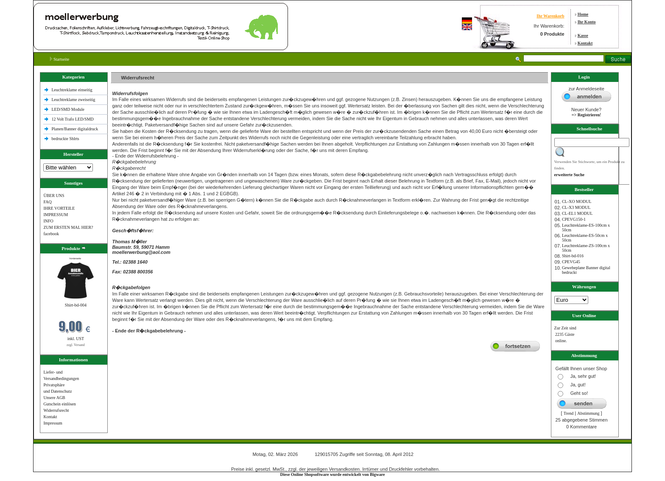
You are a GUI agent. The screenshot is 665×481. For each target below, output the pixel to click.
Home (583, 14)
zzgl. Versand (76, 345)
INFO (48, 221)
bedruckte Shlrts (65, 138)
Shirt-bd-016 (573, 255)
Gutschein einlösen (59, 404)
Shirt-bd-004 (76, 305)
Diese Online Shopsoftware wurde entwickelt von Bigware (332, 474)
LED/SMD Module (67, 109)
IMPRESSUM (55, 214)
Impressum (52, 423)
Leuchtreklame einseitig (72, 89)
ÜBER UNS (53, 195)
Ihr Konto (587, 22)
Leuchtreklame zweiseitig (73, 99)
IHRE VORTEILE (59, 208)
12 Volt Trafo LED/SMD (72, 119)
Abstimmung (588, 413)
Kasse (583, 35)
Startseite (59, 59)
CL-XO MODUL (577, 201)
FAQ (47, 202)
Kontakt (585, 43)
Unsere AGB (54, 397)
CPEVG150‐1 (574, 219)
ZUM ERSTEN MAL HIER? (68, 227)
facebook (51, 233)
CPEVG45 (571, 261)
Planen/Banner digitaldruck (74, 129)
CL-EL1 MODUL (577, 213)
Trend (569, 413)
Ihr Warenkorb (550, 16)
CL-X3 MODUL (576, 207)
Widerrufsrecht (56, 410)
